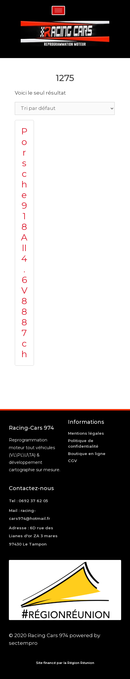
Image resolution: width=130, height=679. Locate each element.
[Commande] (65, 108)
